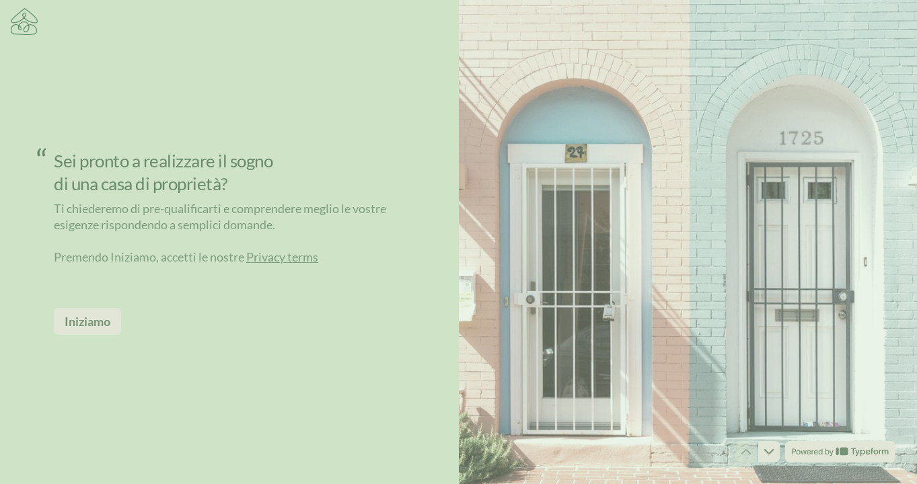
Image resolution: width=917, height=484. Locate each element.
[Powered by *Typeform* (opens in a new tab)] (840, 451)
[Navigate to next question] (769, 451)
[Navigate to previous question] (746, 451)
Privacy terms (282, 256)
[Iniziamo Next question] (87, 321)
